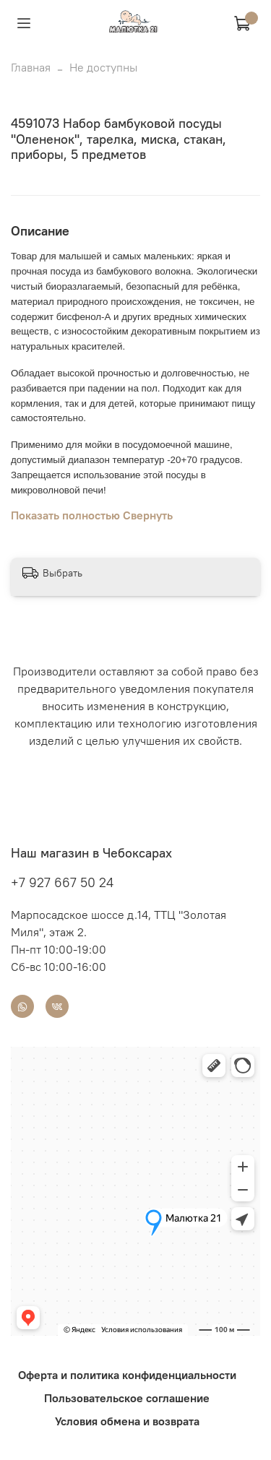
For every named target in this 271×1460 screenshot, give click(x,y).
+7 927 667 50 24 (62, 882)
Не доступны (103, 67)
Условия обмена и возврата (127, 1421)
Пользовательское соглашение (127, 1398)
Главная (31, 67)
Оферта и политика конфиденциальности (127, 1375)
